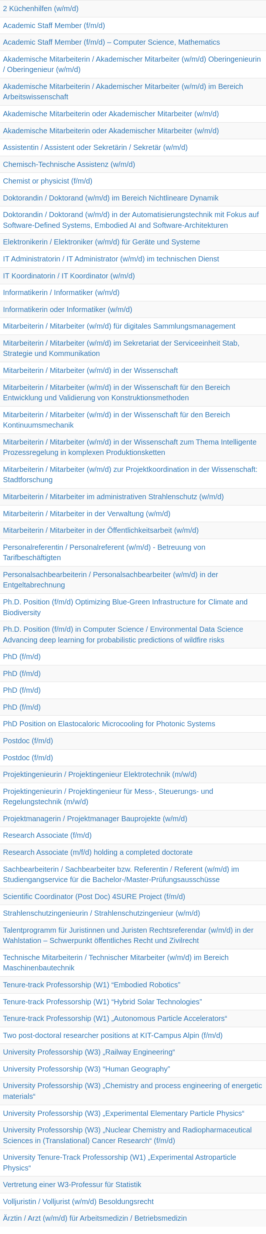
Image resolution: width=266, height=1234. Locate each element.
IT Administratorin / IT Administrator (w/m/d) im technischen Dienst (111, 259)
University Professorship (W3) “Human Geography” (86, 1069)
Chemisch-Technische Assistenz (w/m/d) (69, 164)
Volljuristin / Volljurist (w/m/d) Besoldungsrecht (78, 1201)
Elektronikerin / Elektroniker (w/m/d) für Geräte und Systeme (101, 242)
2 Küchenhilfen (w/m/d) (41, 8)
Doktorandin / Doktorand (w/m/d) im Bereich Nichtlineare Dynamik (111, 198)
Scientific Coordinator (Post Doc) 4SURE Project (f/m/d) (94, 896)
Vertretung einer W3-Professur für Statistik (72, 1184)
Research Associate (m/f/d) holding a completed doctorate (98, 852)
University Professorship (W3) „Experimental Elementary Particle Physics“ (124, 1113)
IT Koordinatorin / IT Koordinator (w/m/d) (69, 276)
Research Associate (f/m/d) (47, 835)
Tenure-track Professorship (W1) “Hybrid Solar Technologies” (102, 1002)
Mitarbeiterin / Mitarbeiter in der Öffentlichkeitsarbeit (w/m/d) (101, 530)
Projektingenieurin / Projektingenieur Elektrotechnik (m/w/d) (100, 774)
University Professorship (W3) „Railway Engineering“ (89, 1052)
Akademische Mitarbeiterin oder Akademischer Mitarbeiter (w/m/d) (111, 114)
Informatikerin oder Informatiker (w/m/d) (67, 309)
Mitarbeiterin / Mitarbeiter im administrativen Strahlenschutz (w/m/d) (113, 497)
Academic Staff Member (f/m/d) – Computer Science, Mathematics (111, 42)
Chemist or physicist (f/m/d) (47, 181)
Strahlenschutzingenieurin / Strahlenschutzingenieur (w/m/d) (101, 913)
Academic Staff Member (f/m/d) (54, 25)
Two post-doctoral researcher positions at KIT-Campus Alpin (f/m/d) (113, 1035)
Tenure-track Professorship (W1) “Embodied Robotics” (91, 985)
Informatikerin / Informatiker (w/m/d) (61, 292)
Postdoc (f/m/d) (28, 741)
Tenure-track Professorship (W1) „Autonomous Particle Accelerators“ (115, 1018)
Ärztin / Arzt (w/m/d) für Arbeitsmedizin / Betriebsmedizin (95, 1218)
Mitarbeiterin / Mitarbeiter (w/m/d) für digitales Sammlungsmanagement (119, 326)
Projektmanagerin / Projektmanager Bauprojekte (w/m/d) (95, 819)
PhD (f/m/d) (22, 656)
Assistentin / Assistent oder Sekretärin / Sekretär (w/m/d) (95, 147)
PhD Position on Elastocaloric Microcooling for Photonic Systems (109, 724)
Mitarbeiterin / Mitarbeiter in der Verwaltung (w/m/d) (87, 514)
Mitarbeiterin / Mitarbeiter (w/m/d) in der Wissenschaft (90, 370)
